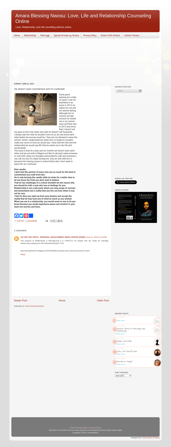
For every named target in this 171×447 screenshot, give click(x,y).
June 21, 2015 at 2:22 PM (96, 237)
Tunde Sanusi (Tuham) (150, 438)
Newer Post (20, 300)
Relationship (30, 35)
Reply (23, 254)
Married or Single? (124, 361)
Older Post (103, 300)
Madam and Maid (123, 341)
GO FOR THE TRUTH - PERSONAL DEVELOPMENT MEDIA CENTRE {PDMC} (53, 237)
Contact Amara (131, 35)
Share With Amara (110, 35)
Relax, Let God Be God (126, 351)
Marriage (44, 35)
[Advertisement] (85, 61)
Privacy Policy (89, 35)
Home (17, 35)
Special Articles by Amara (66, 35)
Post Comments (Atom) (34, 306)
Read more (120, 320)
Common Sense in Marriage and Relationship (130, 330)
